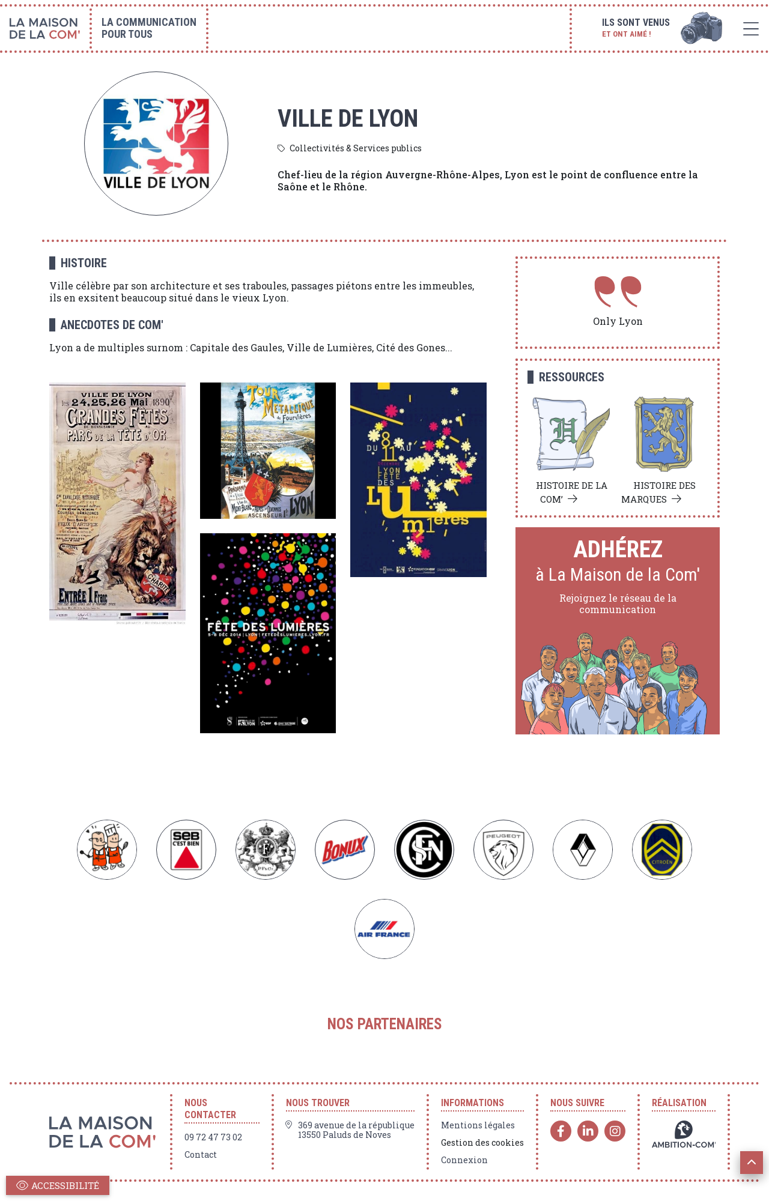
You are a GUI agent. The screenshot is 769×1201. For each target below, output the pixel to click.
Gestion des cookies (482, 1143)
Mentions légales (478, 1125)
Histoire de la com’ (571, 492)
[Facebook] (560, 1131)
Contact (200, 1155)
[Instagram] (614, 1131)
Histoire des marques (658, 492)
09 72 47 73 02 (213, 1137)
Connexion (464, 1160)
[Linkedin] (587, 1131)
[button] (751, 1162)
